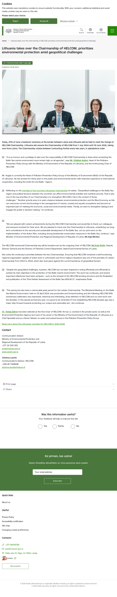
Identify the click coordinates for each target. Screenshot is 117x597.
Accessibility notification (12, 521)
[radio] (42, 426)
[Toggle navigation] (112, 31)
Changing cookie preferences (15, 530)
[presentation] (22, 438)
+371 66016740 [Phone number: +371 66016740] (12, 544)
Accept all (44, 21)
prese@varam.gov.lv (11, 348)
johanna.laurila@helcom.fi (13, 367)
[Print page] (58, 384)
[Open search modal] (81, 31)
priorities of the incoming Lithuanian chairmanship (45, 190)
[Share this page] (58, 389)
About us (6, 502)
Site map (6, 525)
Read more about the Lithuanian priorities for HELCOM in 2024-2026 (33, 324)
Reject (15, 21)
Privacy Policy (8, 517)
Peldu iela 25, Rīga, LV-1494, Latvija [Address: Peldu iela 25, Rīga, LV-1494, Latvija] (21, 553)
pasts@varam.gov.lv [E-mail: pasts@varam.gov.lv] (14, 549)
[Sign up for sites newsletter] (57, 481)
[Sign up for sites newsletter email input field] (57, 472)
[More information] (15, 558)
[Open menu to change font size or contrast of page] (101, 31)
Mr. (10, 311)
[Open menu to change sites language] (90, 31)
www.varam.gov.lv (10, 352)
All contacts (15, 566)
